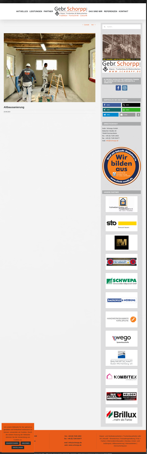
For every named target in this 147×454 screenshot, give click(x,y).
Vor (92, 25)
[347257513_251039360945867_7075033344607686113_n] (49, 67)
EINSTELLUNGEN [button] (18, 447)
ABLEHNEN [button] (25, 443)
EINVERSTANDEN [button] (12, 443)
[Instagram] (124, 88)
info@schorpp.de (112, 141)
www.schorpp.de (75, 445)
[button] (112, 105)
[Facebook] (118, 88)
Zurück (86, 25)
